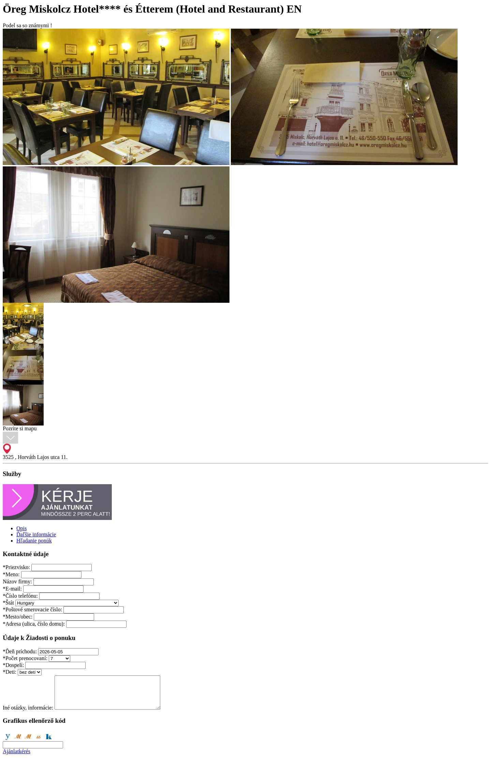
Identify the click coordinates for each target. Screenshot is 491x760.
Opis (21, 528)
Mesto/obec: (17, 617)
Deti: (9, 672)
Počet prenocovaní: (25, 658)
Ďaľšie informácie (36, 534)
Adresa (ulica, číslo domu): (34, 624)
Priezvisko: (16, 567)
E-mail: (12, 589)
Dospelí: (13, 665)
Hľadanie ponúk (34, 540)
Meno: (11, 574)
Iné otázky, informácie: (28, 708)
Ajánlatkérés (16, 751)
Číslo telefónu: (20, 596)
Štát (8, 603)
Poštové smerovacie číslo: (32, 609)
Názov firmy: (17, 581)
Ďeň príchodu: (20, 651)
